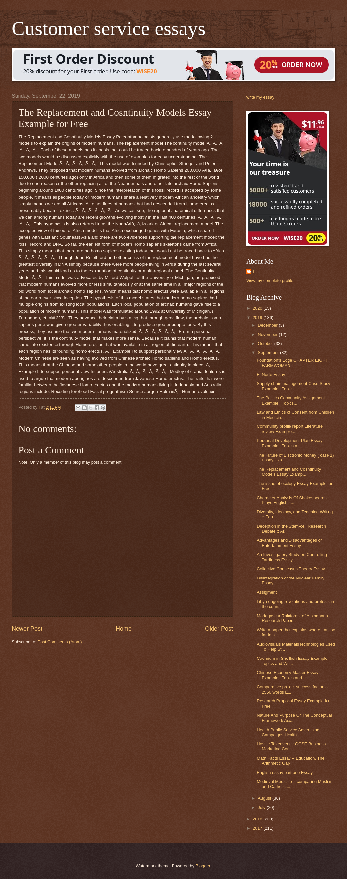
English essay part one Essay (285, 772)
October (266, 343)
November (268, 334)
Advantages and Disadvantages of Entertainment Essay (289, 543)
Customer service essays (109, 28)
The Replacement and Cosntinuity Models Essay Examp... (289, 472)
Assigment (267, 592)
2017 (258, 828)
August (265, 798)
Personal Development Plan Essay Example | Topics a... (289, 443)
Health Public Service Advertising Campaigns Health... (288, 732)
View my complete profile (269, 280)
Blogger (203, 865)
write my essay (260, 97)
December (268, 325)
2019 (258, 317)
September (269, 352)
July (262, 807)
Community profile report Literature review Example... (290, 429)
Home (124, 628)
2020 (258, 308)
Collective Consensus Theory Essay (291, 568)
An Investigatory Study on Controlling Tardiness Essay (292, 557)
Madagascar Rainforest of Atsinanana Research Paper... (292, 618)
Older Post (219, 628)
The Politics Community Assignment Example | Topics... (291, 400)
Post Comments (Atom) (60, 641)
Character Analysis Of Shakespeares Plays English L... (291, 500)
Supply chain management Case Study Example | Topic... (293, 386)
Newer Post (27, 628)
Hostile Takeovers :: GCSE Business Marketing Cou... (291, 746)
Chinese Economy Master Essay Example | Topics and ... (287, 675)
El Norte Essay (271, 374)
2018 (258, 819)
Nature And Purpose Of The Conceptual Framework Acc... (294, 718)
